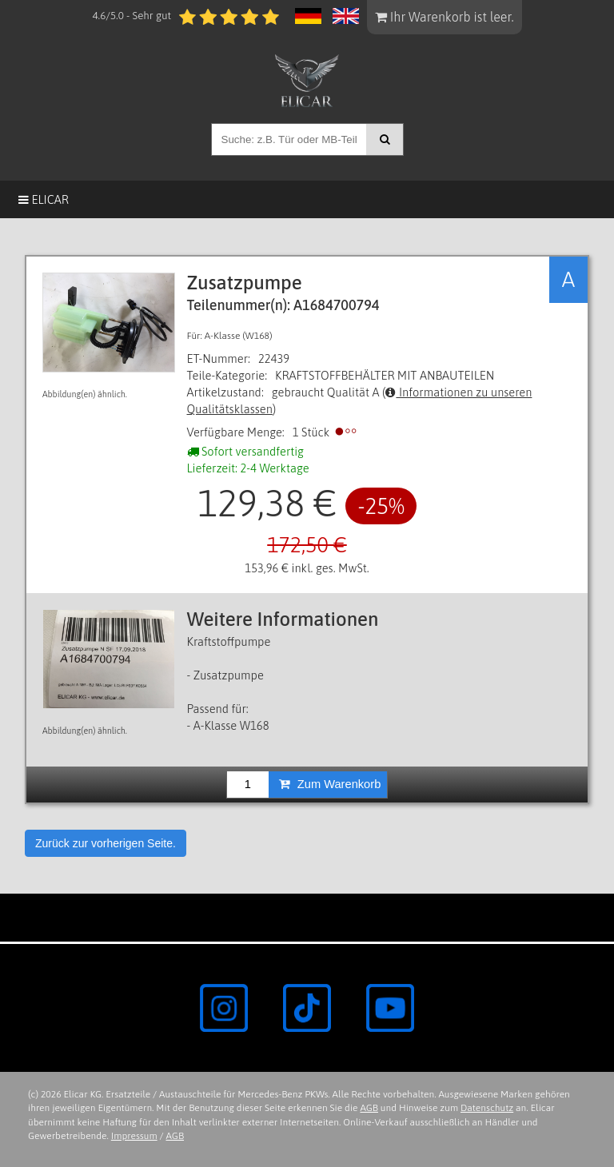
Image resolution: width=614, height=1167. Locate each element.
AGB (369, 1107)
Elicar (43, 199)
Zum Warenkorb (330, 784)
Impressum (134, 1135)
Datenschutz (486, 1107)
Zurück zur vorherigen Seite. (105, 843)
